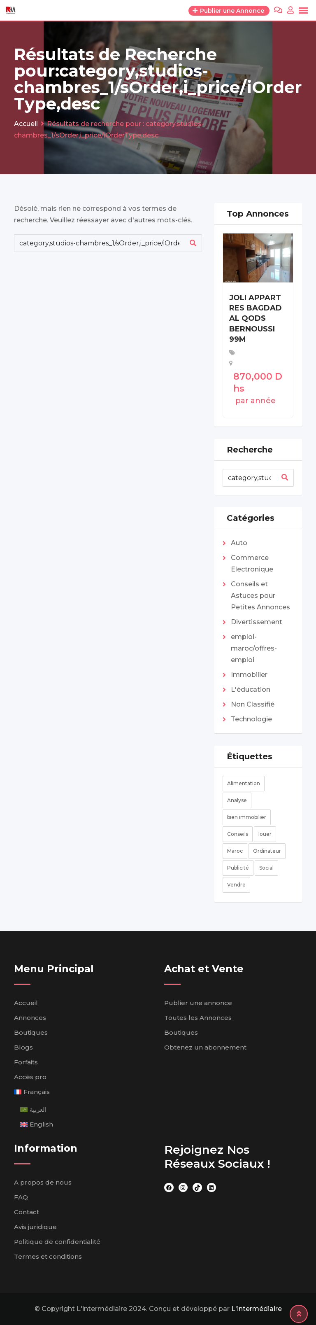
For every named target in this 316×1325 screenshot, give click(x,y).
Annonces (30, 1018)
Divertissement (256, 622)
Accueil (26, 1003)
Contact (26, 1212)
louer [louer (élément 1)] (265, 834)
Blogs (23, 1047)
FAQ (21, 1197)
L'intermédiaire (256, 1309)
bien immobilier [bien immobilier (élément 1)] (246, 817)
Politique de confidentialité (57, 1242)
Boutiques (31, 1032)
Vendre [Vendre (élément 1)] (236, 885)
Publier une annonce (198, 1003)
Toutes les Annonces (198, 1018)
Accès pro (30, 1077)
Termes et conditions (48, 1256)
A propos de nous (43, 1182)
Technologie (251, 719)
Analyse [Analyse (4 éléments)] (237, 800)
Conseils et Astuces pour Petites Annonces (260, 595)
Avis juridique (35, 1227)
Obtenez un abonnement (205, 1047)
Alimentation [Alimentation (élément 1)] (243, 783)
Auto (239, 543)
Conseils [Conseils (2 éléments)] (237, 834)
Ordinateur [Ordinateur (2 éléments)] (267, 851)
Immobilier (249, 675)
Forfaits (26, 1062)
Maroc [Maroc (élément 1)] (235, 851)
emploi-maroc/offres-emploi (254, 648)
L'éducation (250, 689)
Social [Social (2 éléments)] (266, 868)
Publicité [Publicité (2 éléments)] (238, 868)
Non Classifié (252, 704)
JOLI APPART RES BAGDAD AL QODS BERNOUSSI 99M (255, 318)
